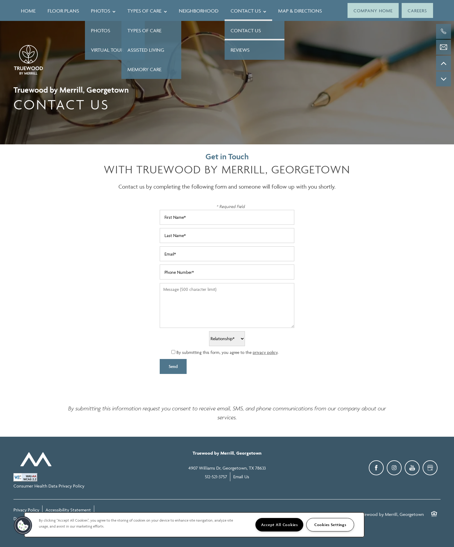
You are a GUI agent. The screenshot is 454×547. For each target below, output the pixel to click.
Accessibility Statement (68, 510)
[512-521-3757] (443, 31)
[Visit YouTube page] (412, 467)
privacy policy (265, 352)
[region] (194, 524)
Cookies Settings (330, 524)
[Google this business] (430, 467)
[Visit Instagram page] (394, 467)
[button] (373, 10)
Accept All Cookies (279, 524)
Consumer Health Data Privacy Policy (48, 486)
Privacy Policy (26, 510)
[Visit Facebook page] (376, 467)
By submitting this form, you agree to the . (227, 352)
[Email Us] (443, 47)
